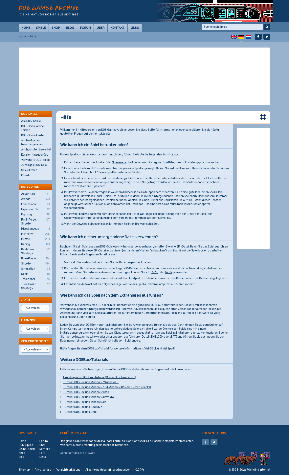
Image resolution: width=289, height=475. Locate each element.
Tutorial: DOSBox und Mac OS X (82, 407)
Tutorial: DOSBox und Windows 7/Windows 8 (91, 382)
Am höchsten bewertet (36, 149)
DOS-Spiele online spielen (32, 128)
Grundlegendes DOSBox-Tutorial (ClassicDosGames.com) (99, 377)
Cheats (26, 175)
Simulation (35, 269)
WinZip (169, 272)
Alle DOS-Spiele (31, 121)
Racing (35, 244)
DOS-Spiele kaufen (33, 135)
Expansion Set (35, 209)
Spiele (41, 28)
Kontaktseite (102, 133)
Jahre (25, 299)
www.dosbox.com (71, 309)
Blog (70, 28)
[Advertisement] (144, 57)
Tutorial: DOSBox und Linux (80, 412)
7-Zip (154, 272)
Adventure (35, 194)
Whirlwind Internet (258, 469)
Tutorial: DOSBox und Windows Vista (86, 392)
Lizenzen (28, 320)
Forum (85, 28)
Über (101, 28)
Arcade (35, 199)
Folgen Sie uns (214, 433)
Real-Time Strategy (35, 251)
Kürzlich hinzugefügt (34, 154)
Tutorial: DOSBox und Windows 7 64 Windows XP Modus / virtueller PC (107, 387)
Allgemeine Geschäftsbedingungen (107, 469)
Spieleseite (119, 162)
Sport (35, 274)
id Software (87, 453)
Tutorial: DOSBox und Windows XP (84, 402)
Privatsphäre (43, 469)
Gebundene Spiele (35, 341)
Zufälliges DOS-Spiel (34, 165)
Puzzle (35, 239)
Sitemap (24, 469)
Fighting (35, 215)
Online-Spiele (27, 449)
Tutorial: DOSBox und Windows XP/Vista (88, 397)
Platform (35, 234)
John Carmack (69, 453)
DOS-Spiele (28, 433)
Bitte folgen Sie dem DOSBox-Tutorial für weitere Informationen (101, 348)
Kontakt (118, 28)
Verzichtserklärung (68, 469)
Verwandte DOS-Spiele (35, 160)
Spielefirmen (29, 170)
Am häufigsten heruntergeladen (32, 142)
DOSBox (156, 305)
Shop (56, 28)
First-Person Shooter (35, 221)
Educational (35, 204)
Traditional (35, 279)
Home (25, 28)
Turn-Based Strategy (35, 286)
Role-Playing (35, 259)
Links (135, 28)
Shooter (35, 264)
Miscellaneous (35, 229)
